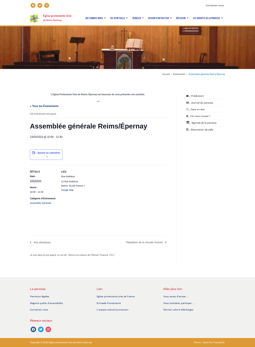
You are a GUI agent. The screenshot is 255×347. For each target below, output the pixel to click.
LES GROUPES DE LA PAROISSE (206, 18)
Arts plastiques (42, 242)
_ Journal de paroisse (199, 102)
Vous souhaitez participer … (179, 303)
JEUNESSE (136, 18)
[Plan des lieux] (109, 198)
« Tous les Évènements (44, 106)
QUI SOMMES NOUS (94, 18)
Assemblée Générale (40, 203)
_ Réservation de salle (199, 129)
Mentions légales (39, 296)
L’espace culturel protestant (112, 309)
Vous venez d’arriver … (176, 296)
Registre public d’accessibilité (46, 303)
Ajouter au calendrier (48, 152)
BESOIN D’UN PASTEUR (158, 18)
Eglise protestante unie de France (116, 296)
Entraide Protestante (109, 303)
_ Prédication (195, 95)
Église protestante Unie (57, 16)
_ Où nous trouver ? (198, 116)
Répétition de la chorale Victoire (144, 242)
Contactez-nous (215, 5)
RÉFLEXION (181, 18)
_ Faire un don (195, 109)
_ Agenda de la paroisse (201, 122)
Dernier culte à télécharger (178, 309)
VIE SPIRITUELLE (117, 18)
